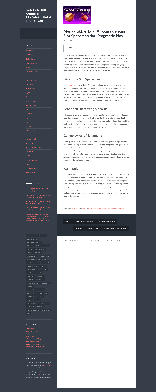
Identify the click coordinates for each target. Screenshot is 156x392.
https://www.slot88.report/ (35, 342)
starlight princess (31, 163)
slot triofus (29, 155)
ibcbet (28, 71)
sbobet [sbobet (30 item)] (29, 266)
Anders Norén (120, 242)
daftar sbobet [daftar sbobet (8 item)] (45, 249)
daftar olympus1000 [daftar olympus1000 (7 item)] (33, 249)
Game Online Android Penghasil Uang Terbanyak (37, 17)
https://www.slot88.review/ (35, 348)
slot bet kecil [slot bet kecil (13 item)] (40, 280)
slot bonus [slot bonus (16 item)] (30, 283)
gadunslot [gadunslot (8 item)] (30, 253)
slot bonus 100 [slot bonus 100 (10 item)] (39, 283)
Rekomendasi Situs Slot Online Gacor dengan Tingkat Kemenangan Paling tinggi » (100, 229)
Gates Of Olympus (32, 67)
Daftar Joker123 (31, 332)
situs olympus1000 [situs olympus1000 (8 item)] (32, 269)
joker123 (40, 378)
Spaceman (102, 208)
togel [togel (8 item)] (28, 317)
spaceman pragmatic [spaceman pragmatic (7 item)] (33, 313)
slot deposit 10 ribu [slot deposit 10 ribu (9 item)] (32, 286)
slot (27, 126)
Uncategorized (31, 172)
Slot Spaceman (93, 208)
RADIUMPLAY (30, 105)
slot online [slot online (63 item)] (40, 300)
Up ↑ (108, 244)
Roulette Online (31, 109)
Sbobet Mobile (30, 337)
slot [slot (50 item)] (39, 273)
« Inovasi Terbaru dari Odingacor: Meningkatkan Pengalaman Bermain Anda (90, 222)
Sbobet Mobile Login (32, 335)
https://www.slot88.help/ (34, 345)
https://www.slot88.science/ (35, 350)
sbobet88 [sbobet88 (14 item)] (36, 266)
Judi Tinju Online (31, 83)
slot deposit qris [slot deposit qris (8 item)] (45, 286)
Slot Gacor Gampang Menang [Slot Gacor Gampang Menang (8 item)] (35, 293)
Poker (28, 100)
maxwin (85, 208)
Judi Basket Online (32, 75)
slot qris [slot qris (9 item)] (37, 303)
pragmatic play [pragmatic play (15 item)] (42, 263)
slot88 (28, 159)
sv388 (28, 168)
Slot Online (29, 147)
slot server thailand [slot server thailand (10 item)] (32, 307)
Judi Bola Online (31, 79)
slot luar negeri (31, 142)
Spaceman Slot (122, 208)
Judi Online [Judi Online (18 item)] (37, 256)
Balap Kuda (29, 54)
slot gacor (29, 138)
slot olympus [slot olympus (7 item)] (30, 300)
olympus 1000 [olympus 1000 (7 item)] (31, 263)
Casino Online (30, 62)
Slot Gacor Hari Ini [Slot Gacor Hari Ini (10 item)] (32, 296)
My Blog (28, 96)
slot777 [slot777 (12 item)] (29, 276)
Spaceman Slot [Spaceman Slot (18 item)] (45, 313)
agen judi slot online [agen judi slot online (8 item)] (32, 239)
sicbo (27, 121)
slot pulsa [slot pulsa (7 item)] (29, 303)
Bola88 (28, 58)
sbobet (28, 113)
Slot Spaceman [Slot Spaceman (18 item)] (45, 307)
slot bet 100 (30, 130)
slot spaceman (69, 85)
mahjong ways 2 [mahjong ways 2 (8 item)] (44, 259)
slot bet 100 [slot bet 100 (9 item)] (37, 276)
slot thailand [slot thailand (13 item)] (30, 310)
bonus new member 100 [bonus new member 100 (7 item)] (34, 246)
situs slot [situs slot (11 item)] (43, 269)
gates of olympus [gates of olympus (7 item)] (40, 253)
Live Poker (29, 88)
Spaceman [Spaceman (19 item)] (39, 310)
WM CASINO (30, 176)
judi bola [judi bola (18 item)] (29, 256)
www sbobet (30, 340)
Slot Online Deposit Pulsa (34, 151)
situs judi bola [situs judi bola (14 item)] (45, 266)
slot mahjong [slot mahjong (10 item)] (43, 296)
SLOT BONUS (30, 134)
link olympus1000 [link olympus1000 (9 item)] (32, 259)
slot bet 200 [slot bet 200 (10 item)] (30, 280)
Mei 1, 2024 (67, 40)
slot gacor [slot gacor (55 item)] (30, 290)
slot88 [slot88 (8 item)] (45, 273)
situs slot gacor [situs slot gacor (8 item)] (31, 273)
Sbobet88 (29, 117)
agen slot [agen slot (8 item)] (43, 239)
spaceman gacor (111, 208)
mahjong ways (30, 92)
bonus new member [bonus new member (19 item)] (32, 242)
